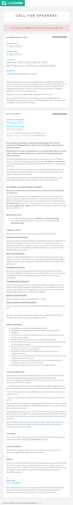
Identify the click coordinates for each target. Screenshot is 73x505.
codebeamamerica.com (21, 74)
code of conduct (38, 452)
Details (39, 503)
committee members (14, 472)
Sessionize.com (12, 3)
